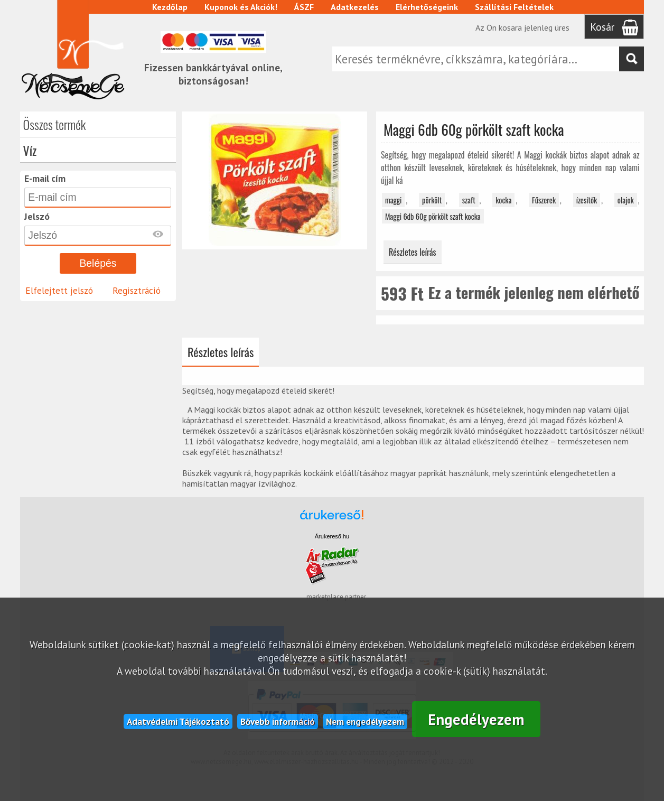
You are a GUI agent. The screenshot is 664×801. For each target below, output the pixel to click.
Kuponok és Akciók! (240, 7)
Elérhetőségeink (427, 7)
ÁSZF (304, 7)
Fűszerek (544, 200)
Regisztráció (137, 290)
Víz (30, 150)
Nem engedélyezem (365, 721)
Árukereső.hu (332, 536)
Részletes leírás (412, 252)
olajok (626, 200)
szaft (468, 200)
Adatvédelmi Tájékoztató (178, 721)
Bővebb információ (277, 721)
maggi (393, 200)
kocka (503, 200)
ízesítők (586, 200)
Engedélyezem (476, 719)
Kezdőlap (170, 7)
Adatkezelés (355, 7)
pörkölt (432, 200)
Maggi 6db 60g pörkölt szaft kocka (433, 216)
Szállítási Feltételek (514, 7)
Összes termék (54, 124)
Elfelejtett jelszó (59, 290)
